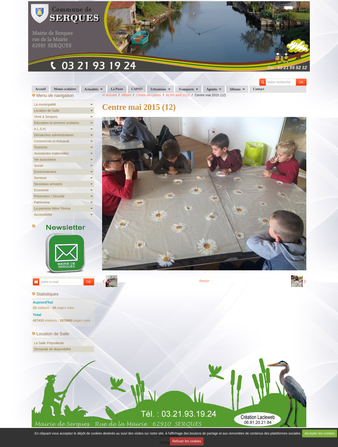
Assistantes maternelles (51, 153)
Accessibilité (43, 214)
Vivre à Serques (45, 117)
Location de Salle (46, 110)
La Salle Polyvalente (49, 343)
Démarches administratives (54, 135)
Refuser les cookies (186, 441)
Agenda (211, 89)
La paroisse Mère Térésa (52, 208)
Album (126, 95)
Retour (204, 281)
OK (301, 82)
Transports (186, 89)
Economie (41, 190)
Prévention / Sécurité (49, 196)
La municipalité (45, 104)
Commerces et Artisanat (51, 141)
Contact (258, 89)
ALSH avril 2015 (178, 95)
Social (38, 166)
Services (40, 178)
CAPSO (136, 89)
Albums (235, 89)
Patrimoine (42, 202)
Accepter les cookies (320, 433)
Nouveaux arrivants (48, 184)
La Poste (117, 89)
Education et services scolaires (56, 123)
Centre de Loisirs (148, 95)
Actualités (91, 89)
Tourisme (40, 147)
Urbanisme (158, 89)
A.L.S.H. (40, 129)
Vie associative (45, 159)
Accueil (40, 89)
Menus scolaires (65, 89)
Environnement (45, 172)
